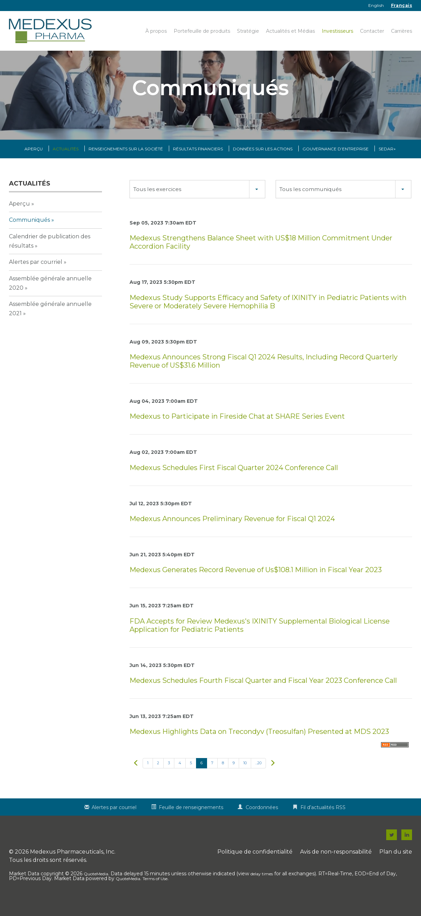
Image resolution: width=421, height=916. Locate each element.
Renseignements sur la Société (126, 163)
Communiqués (29, 234)
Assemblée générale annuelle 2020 (50, 297)
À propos (156, 31)
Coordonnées (262, 822)
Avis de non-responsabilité (336, 866)
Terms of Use (155, 893)
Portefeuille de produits (202, 31)
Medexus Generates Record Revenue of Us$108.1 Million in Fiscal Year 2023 (256, 584)
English (376, 5)
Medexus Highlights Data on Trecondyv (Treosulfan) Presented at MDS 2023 (259, 746)
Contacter (372, 31)
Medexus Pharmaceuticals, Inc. (72, 866)
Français (401, 5)
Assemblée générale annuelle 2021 (50, 323)
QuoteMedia (96, 888)
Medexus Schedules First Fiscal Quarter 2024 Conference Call (234, 482)
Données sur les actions (262, 163)
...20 (258, 777)
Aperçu (33, 163)
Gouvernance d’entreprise (335, 163)
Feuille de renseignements (191, 822)
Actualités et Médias (290, 31)
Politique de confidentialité (254, 866)
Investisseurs (337, 31)
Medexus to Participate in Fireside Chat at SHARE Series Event (237, 431)
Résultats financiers (198, 163)
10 (245, 777)
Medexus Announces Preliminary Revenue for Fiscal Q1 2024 (232, 533)
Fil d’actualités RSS (323, 822)
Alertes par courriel (35, 276)
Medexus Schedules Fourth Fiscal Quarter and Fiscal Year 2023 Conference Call (263, 694)
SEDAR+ (387, 163)
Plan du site (395, 866)
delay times (261, 888)
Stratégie (248, 31)
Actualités (66, 163)
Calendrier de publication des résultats (49, 255)
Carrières (401, 31)
